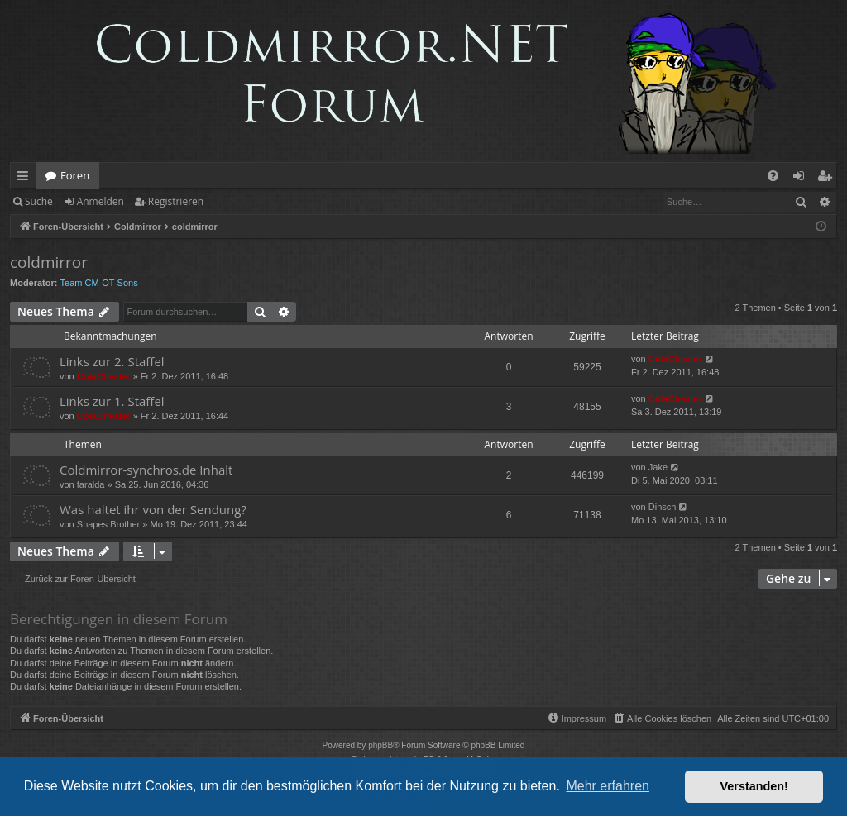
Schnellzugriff (26, 178)
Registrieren (175, 201)
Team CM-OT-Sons (99, 283)
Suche (39, 201)
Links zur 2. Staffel (112, 361)
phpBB (380, 745)
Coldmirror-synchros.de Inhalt (146, 469)
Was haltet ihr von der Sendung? (153, 509)
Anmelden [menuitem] (803, 178)
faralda (91, 484)
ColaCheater (104, 376)
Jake (658, 467)
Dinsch (662, 507)
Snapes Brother (108, 524)
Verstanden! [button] (754, 786)
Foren (74, 175)
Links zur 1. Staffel (112, 401)
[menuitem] (773, 175)
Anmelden (100, 201)
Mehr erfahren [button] (607, 786)
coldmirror (49, 262)
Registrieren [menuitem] (828, 178)
